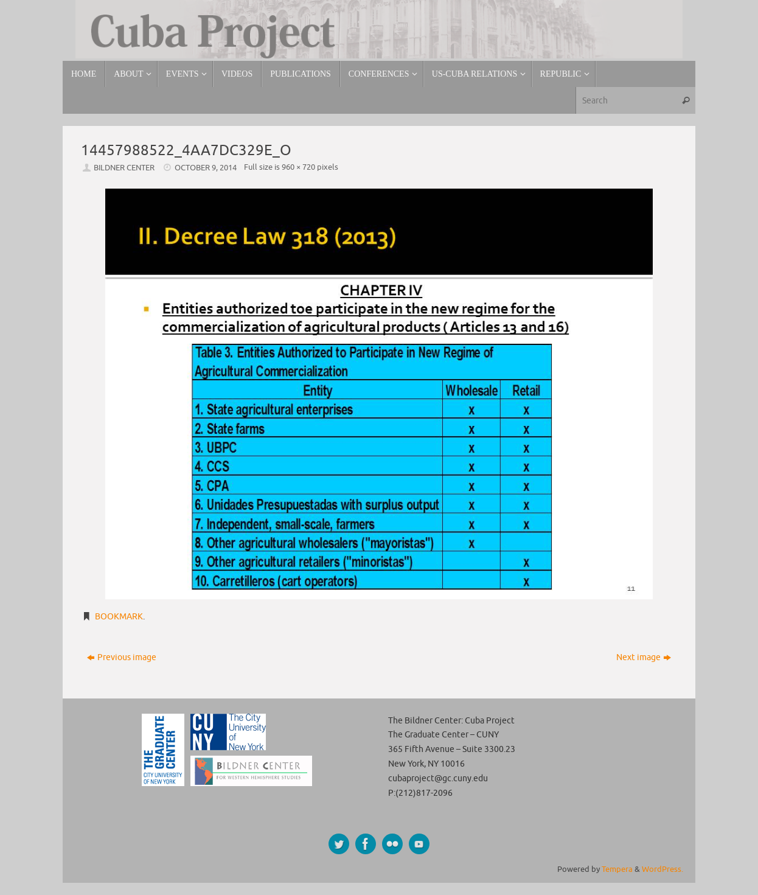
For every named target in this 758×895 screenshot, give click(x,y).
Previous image (121, 657)
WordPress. (662, 869)
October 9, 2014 (206, 168)
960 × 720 (298, 167)
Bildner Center (124, 168)
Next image (643, 657)
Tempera (617, 869)
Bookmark (119, 616)
